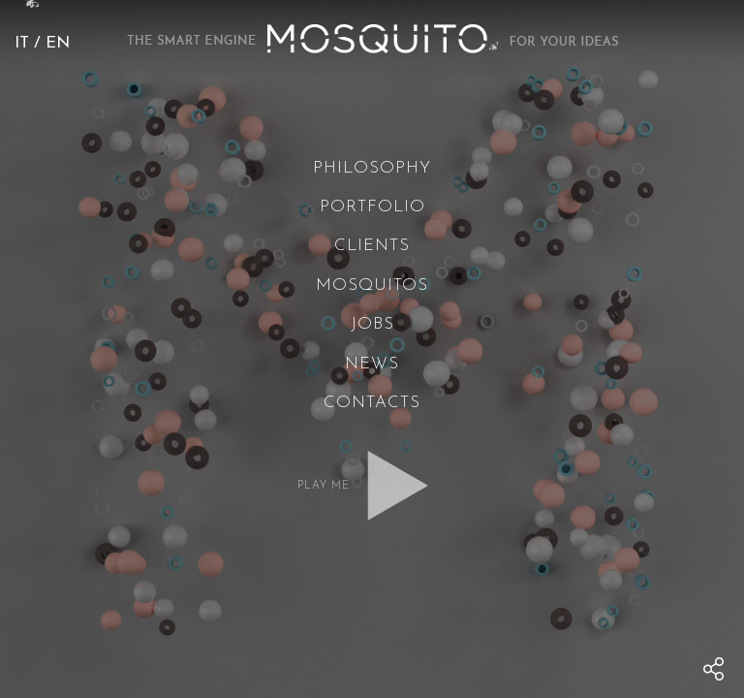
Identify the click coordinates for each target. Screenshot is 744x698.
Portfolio (372, 207)
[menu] (714, 669)
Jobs (372, 324)
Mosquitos (372, 285)
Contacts (372, 403)
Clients (372, 246)
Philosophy (372, 168)
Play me (323, 486)
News (372, 364)
